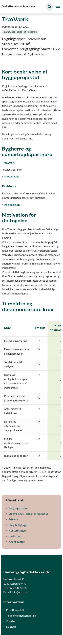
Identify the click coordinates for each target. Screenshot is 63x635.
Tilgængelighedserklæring (21, 615)
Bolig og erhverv (18, 508)
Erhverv (13, 519)
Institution (15, 536)
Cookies (10, 621)
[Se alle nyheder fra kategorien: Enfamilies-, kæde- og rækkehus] (20, 32)
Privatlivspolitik (15, 610)
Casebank (15, 500)
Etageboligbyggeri (19, 525)
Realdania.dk (12, 204)
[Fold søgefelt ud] (50, 7)
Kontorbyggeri (17, 530)
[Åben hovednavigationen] (59, 6)
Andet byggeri (17, 541)
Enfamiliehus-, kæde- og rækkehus (28, 513)
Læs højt (11, 626)
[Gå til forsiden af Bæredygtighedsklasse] (18, 7)
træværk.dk (11, 176)
